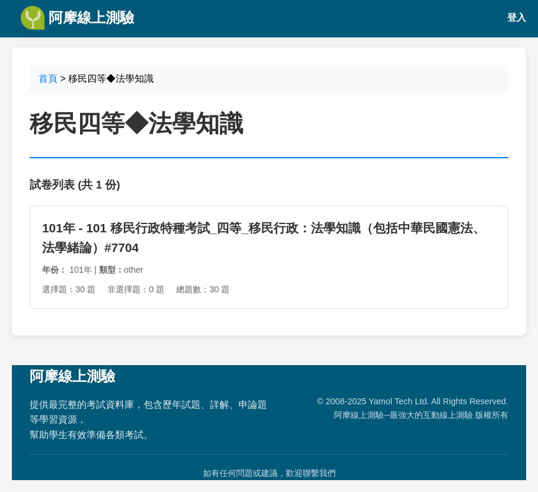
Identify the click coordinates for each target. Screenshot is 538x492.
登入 (516, 17)
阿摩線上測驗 (77, 18)
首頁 (48, 79)
